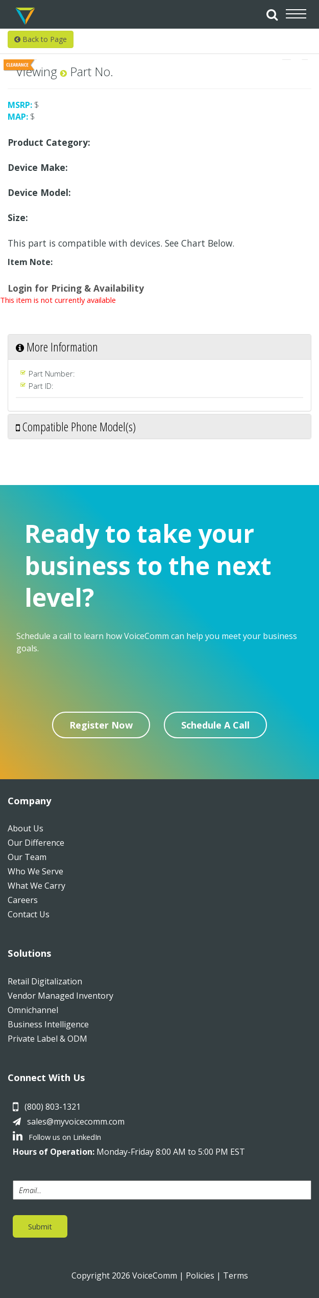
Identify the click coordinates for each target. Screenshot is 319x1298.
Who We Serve (35, 871)
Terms (235, 1275)
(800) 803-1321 (52, 1106)
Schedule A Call (215, 725)
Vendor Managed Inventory (60, 995)
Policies (200, 1275)
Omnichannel (33, 1010)
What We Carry (36, 885)
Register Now (101, 725)
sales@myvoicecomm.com (76, 1121)
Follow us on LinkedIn (57, 1137)
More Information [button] (57, 346)
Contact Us (29, 914)
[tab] (159, 347)
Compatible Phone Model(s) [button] (76, 426)
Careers (23, 900)
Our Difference (36, 842)
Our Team (27, 857)
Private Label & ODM (47, 1038)
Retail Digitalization (45, 981)
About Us (25, 828)
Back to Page (40, 39)
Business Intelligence (48, 1024)
